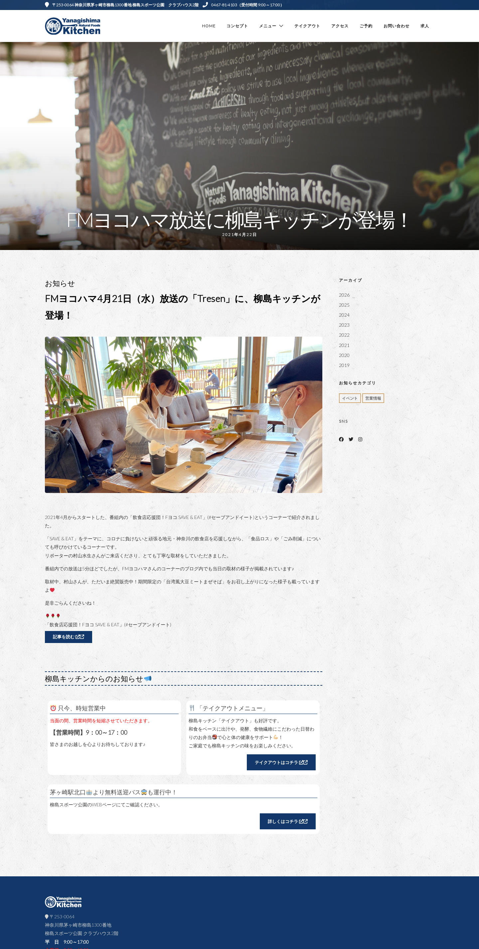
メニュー (267, 25)
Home (209, 25)
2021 (344, 345)
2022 (344, 335)
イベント (350, 398)
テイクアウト (307, 25)
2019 (344, 365)
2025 (344, 305)
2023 (344, 325)
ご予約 (366, 25)
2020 (344, 355)
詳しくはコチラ (288, 821)
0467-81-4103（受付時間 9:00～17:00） (243, 4)
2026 (344, 295)
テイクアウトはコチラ (281, 762)
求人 (424, 25)
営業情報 (373, 398)
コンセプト (237, 25)
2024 (344, 315)
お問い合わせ (396, 25)
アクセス (340, 25)
